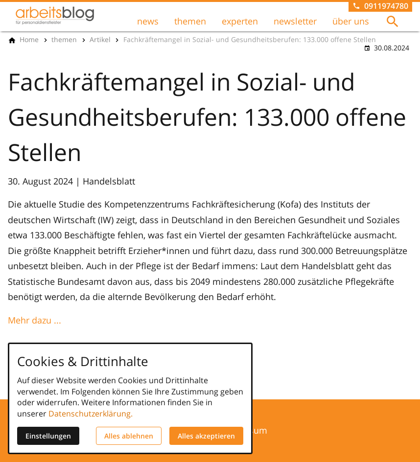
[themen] (64, 39)
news (148, 21)
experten (240, 21)
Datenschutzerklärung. (90, 413)
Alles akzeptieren (206, 435)
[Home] (29, 39)
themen (190, 21)
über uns (350, 21)
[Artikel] (100, 39)
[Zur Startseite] (55, 15)
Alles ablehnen (128, 435)
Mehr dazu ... (34, 320)
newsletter (295, 21)
